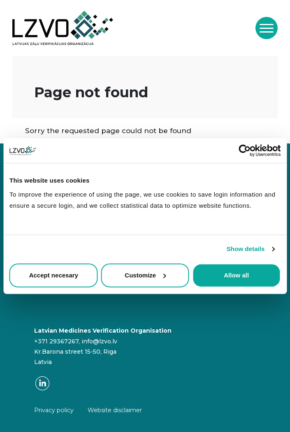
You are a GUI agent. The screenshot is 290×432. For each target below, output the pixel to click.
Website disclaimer (115, 410)
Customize (145, 275)
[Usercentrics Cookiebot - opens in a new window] (245, 150)
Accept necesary (53, 275)
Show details (246, 248)
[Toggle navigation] (266, 28)
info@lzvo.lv (99, 341)
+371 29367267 (56, 341)
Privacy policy (54, 410)
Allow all (236, 275)
